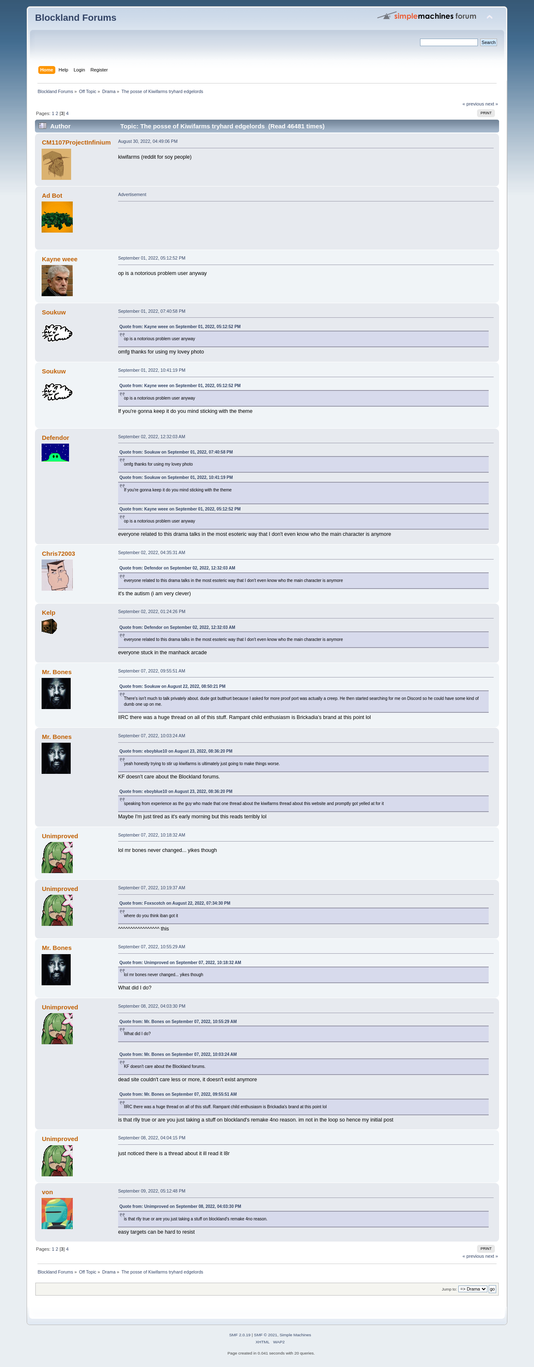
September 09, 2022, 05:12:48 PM (151, 1190)
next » (491, 103)
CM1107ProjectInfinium (76, 142)
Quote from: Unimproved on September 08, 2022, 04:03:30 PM (180, 1206)
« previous (473, 103)
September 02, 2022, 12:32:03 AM (151, 436)
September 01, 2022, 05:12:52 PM (151, 257)
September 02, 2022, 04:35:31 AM (151, 552)
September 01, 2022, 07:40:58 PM (151, 311)
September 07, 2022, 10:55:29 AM (151, 946)
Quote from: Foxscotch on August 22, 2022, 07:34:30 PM (174, 903)
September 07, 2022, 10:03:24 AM (151, 735)
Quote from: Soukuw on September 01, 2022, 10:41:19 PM (176, 477)
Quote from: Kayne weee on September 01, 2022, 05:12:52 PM (180, 326)
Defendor (55, 437)
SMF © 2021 (265, 1335)
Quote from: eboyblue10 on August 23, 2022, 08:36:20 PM (175, 751)
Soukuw (54, 312)
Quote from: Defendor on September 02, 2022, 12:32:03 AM (177, 568)
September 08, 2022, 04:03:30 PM (151, 1006)
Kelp (48, 612)
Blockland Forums (75, 17)
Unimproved (60, 835)
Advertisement (132, 194)
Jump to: (449, 1289)
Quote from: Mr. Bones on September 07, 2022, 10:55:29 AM (178, 1021)
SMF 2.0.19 (240, 1335)
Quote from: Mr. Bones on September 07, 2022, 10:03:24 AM (178, 1054)
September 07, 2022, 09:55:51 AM (151, 670)
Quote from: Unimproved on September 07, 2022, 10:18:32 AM (180, 962)
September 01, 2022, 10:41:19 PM (151, 370)
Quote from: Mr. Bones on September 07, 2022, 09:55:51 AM (178, 1094)
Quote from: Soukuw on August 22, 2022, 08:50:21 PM (172, 686)
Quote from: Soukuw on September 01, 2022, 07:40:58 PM (176, 452)
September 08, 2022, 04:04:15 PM (151, 1137)
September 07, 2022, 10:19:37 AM (151, 887)
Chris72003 (58, 553)
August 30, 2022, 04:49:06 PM (148, 141)
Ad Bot (52, 195)
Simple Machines (295, 1335)
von (47, 1191)
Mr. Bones (57, 671)
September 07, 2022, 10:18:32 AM (151, 834)
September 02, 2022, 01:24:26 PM (151, 611)
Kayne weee (60, 259)
